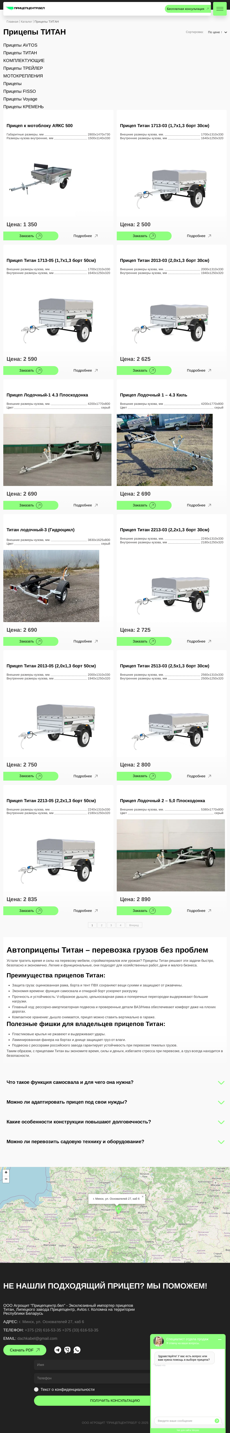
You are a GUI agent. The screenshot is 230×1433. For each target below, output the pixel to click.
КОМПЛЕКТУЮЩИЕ (24, 60)
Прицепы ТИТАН (20, 52)
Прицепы (12, 83)
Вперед (134, 925)
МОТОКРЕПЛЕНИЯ (23, 75)
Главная (12, 21)
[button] (118, 1209)
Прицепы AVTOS (20, 45)
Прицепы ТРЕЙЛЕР (23, 68)
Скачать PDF (22, 1350)
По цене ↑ (215, 32)
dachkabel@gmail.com (37, 1338)
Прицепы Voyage (20, 99)
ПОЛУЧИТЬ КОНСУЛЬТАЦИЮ (115, 1400)
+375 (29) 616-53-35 (43, 1330)
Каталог (26, 21)
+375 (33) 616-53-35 (80, 1330)
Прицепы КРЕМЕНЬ (23, 106)
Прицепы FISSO (19, 91)
